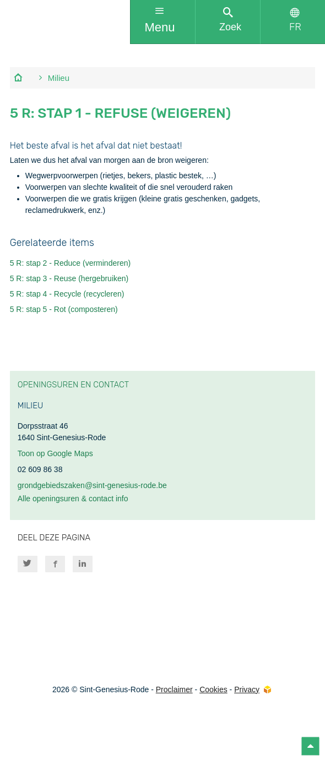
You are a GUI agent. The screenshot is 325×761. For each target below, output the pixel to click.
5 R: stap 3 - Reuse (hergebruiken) (69, 278)
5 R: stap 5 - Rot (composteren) (64, 309)
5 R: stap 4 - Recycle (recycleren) (67, 293)
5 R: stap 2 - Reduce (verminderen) (70, 263)
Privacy (246, 689)
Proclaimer (174, 689)
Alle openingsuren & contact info (73, 498)
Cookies (213, 689)
